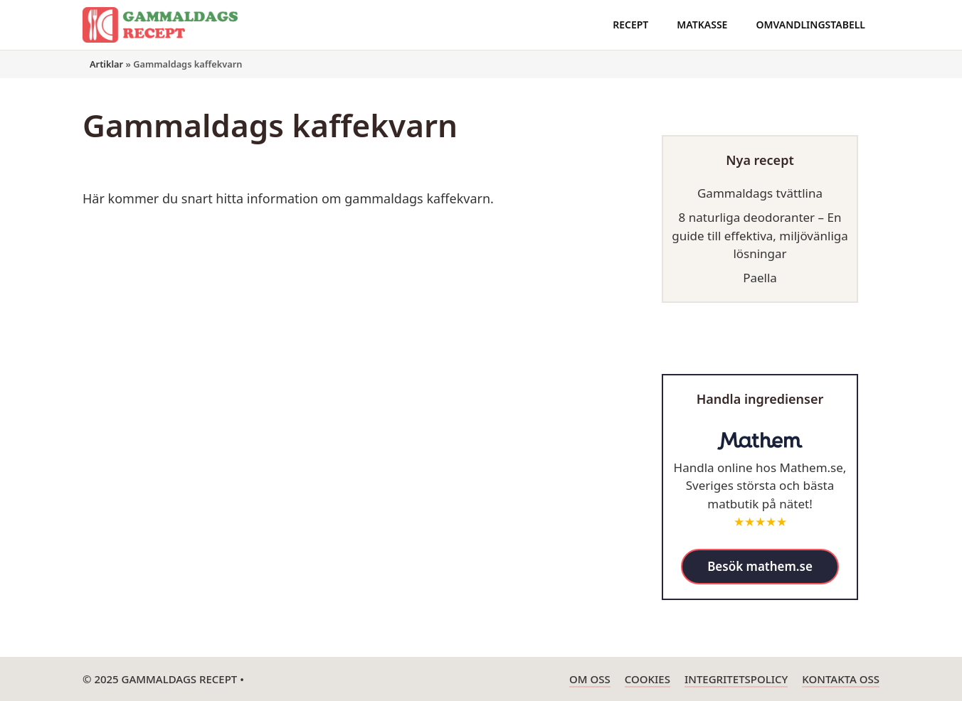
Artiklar (106, 64)
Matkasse (702, 24)
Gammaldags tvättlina (760, 193)
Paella (760, 277)
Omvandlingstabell (810, 24)
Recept (630, 24)
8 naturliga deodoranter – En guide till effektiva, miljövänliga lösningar (760, 235)
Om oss (589, 679)
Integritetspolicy (736, 679)
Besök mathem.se (760, 566)
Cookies (647, 679)
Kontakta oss (840, 679)
